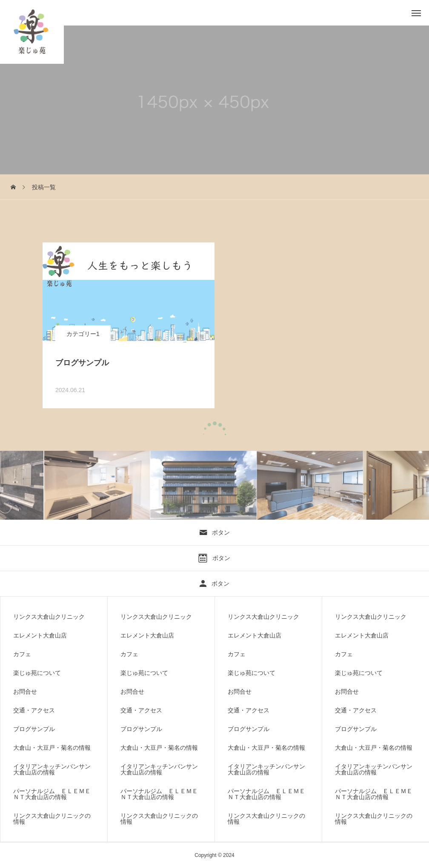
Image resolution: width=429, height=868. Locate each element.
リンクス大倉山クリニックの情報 (52, 819)
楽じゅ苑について (37, 673)
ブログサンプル (34, 729)
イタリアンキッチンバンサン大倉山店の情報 (52, 769)
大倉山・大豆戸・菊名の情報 (52, 748)
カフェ (22, 654)
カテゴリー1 (83, 333)
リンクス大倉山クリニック (49, 617)
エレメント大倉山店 (40, 635)
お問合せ (25, 691)
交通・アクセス (34, 710)
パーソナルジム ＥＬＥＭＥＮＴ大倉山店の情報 (52, 794)
